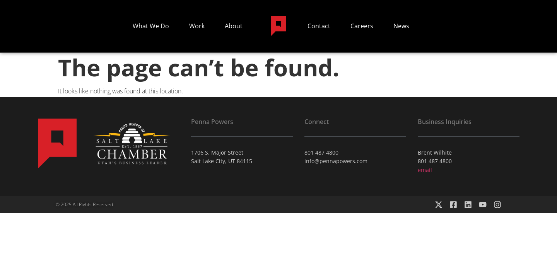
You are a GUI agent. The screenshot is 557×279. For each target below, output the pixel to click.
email (425, 170)
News (401, 26)
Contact (319, 26)
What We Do (151, 26)
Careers (361, 26)
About (234, 26)
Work (197, 26)
